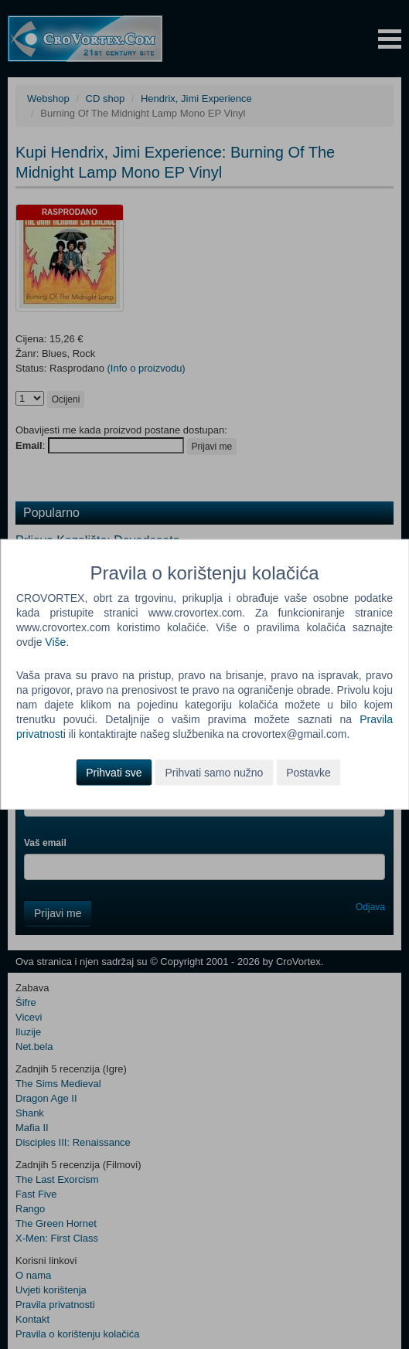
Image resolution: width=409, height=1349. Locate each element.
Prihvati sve (113, 772)
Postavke (308, 772)
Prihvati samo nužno (214, 772)
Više (55, 642)
